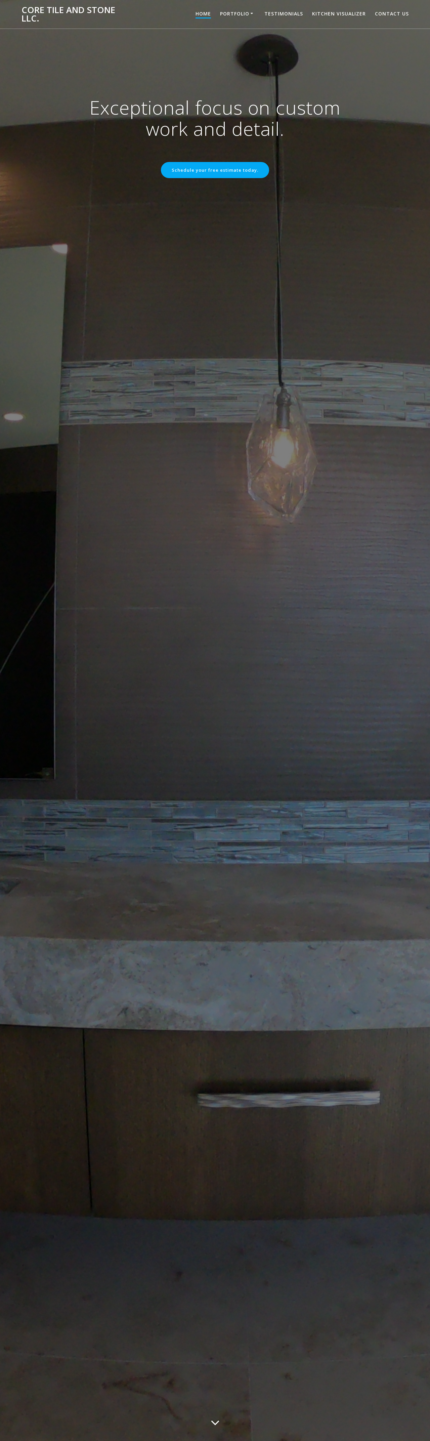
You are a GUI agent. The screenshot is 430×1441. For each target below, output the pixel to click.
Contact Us (392, 13)
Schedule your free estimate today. (215, 170)
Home (203, 13)
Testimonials (283, 13)
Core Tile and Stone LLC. (68, 14)
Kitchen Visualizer (339, 13)
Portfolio (234, 13)
